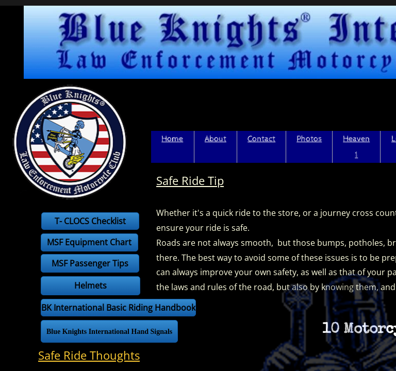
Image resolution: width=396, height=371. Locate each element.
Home (172, 139)
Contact (261, 139)
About (215, 139)
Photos (309, 139)
